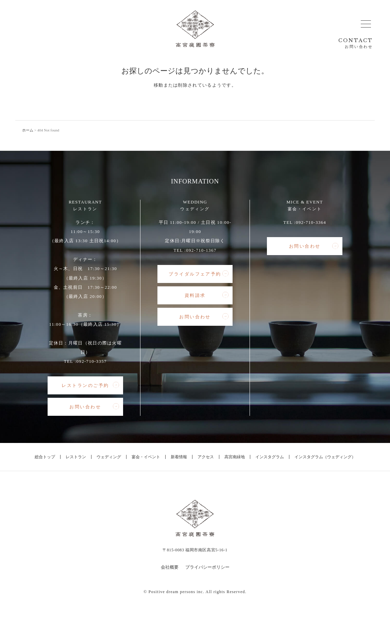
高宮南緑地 (234, 457)
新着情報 (179, 457)
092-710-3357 (92, 361)
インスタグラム (269, 457)
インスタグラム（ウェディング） (325, 457)
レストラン (76, 457)
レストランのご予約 (90, 385)
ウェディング (109, 457)
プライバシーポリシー (207, 567)
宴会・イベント (146, 457)
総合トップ (45, 457)
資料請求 (207, 295)
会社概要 (170, 567)
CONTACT (355, 43)
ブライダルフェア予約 (198, 273)
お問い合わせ (94, 406)
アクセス (206, 457)
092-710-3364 (311, 222)
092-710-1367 (201, 250)
